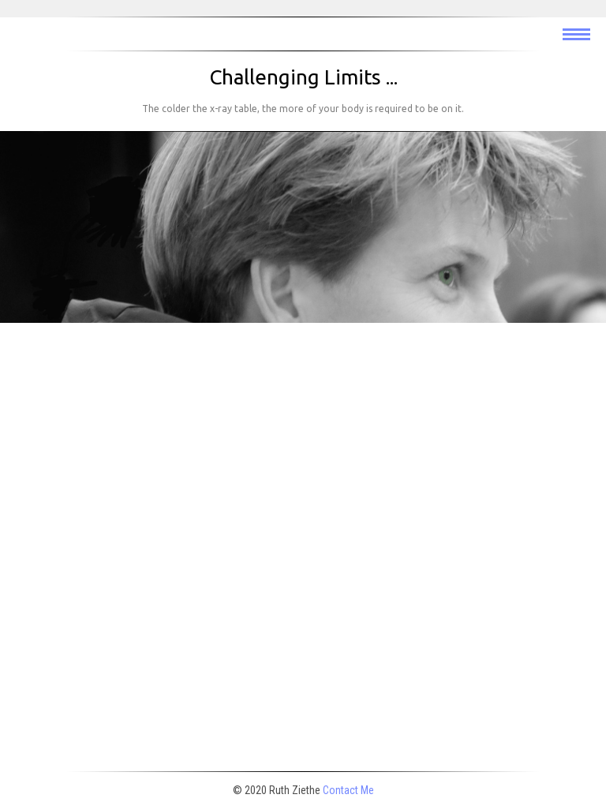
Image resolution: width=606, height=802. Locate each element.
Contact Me (348, 790)
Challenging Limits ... (303, 77)
